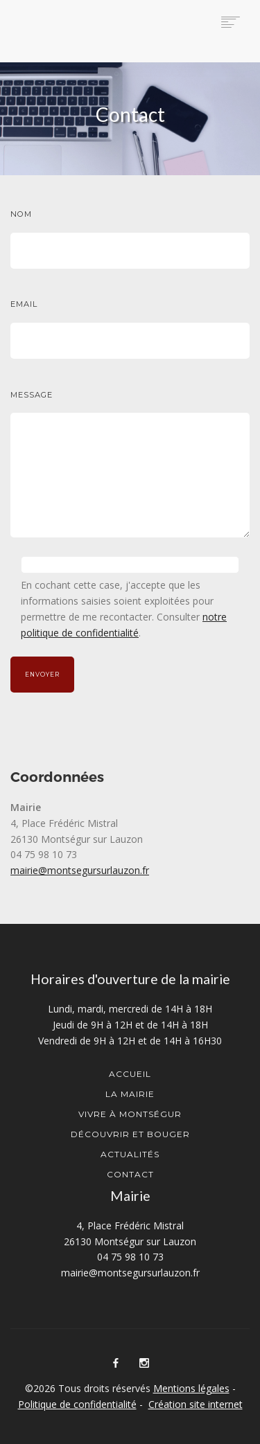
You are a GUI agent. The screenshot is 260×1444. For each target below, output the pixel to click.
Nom (21, 214)
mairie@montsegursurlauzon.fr (79, 870)
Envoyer (42, 674)
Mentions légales (191, 1388)
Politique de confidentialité (77, 1404)
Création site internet (195, 1404)
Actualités (130, 1154)
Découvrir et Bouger (130, 1134)
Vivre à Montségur (130, 1114)
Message (31, 395)
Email (23, 304)
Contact (130, 1174)
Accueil (130, 1074)
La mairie (130, 1094)
